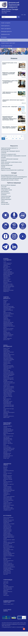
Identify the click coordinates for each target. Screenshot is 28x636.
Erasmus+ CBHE (6, 440)
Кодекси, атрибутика (7, 269)
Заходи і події (6, 458)
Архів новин (5, 585)
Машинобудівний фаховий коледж (9, 175)
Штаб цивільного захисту (8, 285)
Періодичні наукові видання (8, 412)
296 (20, 138)
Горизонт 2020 (6, 411)
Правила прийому (7, 533)
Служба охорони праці (7, 284)
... (18, 136)
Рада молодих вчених (7, 392)
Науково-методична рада (8, 306)
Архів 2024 (5, 574)
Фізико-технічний (5, 163)
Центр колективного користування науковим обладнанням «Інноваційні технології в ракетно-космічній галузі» (8, 360)
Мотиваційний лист (7, 528)
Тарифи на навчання (7, 529)
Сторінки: (5, 136)
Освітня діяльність (6, 297)
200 (3, 138)
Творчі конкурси (6, 548)
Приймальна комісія (7, 531)
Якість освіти (6, 305)
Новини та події (6, 348)
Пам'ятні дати (6, 595)
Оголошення (5, 349)
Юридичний (4, 160)
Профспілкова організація (8, 272)
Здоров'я (5, 495)
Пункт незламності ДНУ (8, 507)
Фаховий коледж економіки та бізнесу (10, 180)
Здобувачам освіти (7, 464)
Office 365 (4, 625)
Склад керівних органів (6, 189)
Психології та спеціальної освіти (8, 154)
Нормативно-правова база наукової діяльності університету (8, 368)
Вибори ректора (6, 289)
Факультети (5, 300)
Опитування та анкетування (9, 307)
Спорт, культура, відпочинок (9, 496)
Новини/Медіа (7, 579)
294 (13, 138)
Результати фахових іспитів (8, 553)
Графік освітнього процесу (8, 505)
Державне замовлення (7, 534)
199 (21, 136)
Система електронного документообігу (11, 622)
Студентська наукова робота (9, 391)
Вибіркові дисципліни (7, 323)
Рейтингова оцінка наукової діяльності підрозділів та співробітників (8, 375)
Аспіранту (5, 469)
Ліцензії (3, 201)
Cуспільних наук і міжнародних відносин (10, 151)
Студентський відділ (7, 486)
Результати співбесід (7, 554)
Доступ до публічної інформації (8, 185)
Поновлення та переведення (9, 566)
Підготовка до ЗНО (5, 188)
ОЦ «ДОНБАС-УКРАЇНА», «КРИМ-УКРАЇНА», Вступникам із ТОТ (8, 570)
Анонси (4, 584)
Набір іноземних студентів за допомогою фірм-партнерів (8, 451)
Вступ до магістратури (7, 545)
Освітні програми (6, 319)
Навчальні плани (6, 321)
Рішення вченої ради (6, 196)
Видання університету (7, 591)
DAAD (4, 444)
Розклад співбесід (6, 552)
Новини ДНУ (5, 581)
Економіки (3, 157)
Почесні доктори (6, 270)
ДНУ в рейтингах (6, 266)
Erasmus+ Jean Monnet (7, 443)
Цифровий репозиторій (8, 324)
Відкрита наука (6, 417)
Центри (4, 302)
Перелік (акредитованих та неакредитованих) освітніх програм (8, 537)
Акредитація (5, 318)
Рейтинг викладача (6, 624)
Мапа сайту (23, 622)
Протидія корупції (5, 204)
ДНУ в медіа (5, 582)
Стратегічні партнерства (8, 436)
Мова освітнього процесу (8, 328)
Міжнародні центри (7, 453)
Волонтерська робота (7, 499)
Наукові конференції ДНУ (8, 377)
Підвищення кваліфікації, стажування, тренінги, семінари (8, 336)
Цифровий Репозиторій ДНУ (18, 624)
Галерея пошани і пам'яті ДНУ (9, 601)
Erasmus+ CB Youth (7, 442)
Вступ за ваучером (7, 572)
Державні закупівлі (5, 197)
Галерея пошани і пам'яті (8, 604)
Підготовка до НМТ (7, 527)
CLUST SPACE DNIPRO (7, 610)
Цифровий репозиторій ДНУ (9, 490)
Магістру (5, 468)
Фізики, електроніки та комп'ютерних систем (11, 162)
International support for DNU (9, 448)
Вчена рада (5, 414)
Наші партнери (6, 437)
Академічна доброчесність (8, 416)
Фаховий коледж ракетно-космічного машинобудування (14, 176)
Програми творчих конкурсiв (9, 542)
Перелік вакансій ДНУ (6, 199)
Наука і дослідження (7, 346)
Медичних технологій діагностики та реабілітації (12, 170)
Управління (5, 265)
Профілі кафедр (6, 303)
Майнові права (4, 202)
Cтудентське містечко (7, 502)
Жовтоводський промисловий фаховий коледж (12, 178)
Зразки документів (7, 333)
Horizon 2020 (5, 445)
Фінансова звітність (5, 193)
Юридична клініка (6, 503)
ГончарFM (5, 594)
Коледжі (5, 301)
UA (22, 14)
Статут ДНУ (4, 186)
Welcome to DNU (6, 456)
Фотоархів (5, 592)
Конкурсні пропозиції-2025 (8, 520)
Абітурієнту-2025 (6, 532)
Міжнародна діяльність (7, 423)
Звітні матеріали (5, 191)
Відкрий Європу (6, 506)
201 (7, 138)
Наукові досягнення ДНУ (8, 365)
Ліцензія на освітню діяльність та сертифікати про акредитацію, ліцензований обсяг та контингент (8, 315)
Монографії (5, 413)
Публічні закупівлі (6, 279)
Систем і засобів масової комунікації (9, 159)
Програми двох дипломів (8, 322)
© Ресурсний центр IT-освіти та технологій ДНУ (13, 627)
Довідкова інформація (7, 274)
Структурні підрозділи (7, 271)
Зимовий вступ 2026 (7, 526)
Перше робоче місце (7, 497)
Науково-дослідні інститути (8, 354)
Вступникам (7, 515)
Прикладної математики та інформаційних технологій (13, 155)
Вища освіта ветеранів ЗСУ (8, 547)
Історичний (3, 152)
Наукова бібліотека (7, 403)
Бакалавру (5, 466)
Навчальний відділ (7, 308)
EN (24, 14)
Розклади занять (6, 332)
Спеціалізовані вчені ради (8, 405)
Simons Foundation (7, 447)
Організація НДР (6, 370)
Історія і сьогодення (7, 259)
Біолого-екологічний (5, 168)
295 (16, 138)
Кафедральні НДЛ (7, 355)
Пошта (8, 625)
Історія (4, 261)
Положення (3, 194)
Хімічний (3, 166)
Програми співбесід (7, 568)
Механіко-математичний (6, 165)
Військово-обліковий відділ (8, 286)
